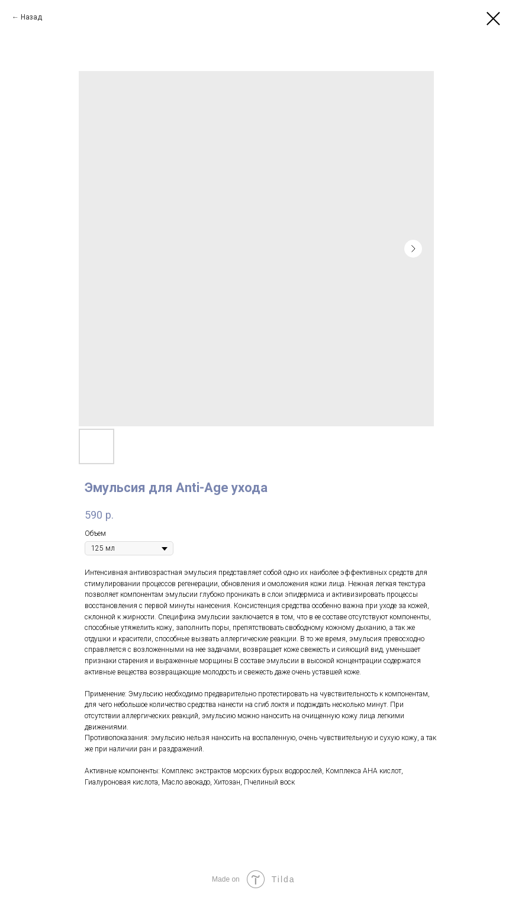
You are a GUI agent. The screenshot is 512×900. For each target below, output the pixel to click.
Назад (31, 17)
